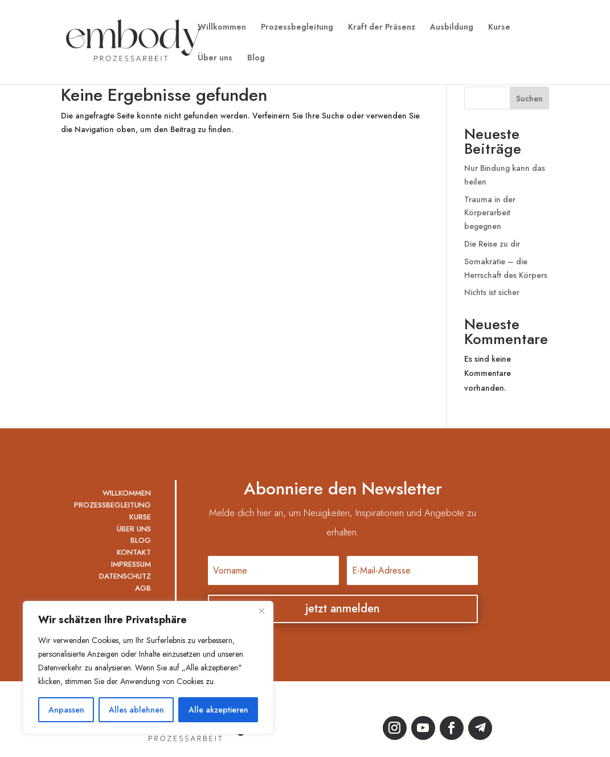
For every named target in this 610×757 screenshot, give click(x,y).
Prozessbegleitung (297, 27)
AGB (143, 588)
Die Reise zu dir (492, 243)
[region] (148, 667)
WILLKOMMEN (127, 493)
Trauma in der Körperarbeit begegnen (489, 213)
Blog (256, 58)
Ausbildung (451, 27)
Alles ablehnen (136, 709)
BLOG (140, 540)
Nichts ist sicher (491, 292)
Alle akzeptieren (218, 709)
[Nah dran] (261, 610)
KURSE (140, 517)
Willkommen (222, 27)
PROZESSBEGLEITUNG (112, 505)
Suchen (529, 98)
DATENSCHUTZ (125, 576)
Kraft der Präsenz (381, 27)
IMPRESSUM (131, 564)
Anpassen (66, 709)
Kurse (499, 27)
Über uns (215, 58)
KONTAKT (134, 552)
